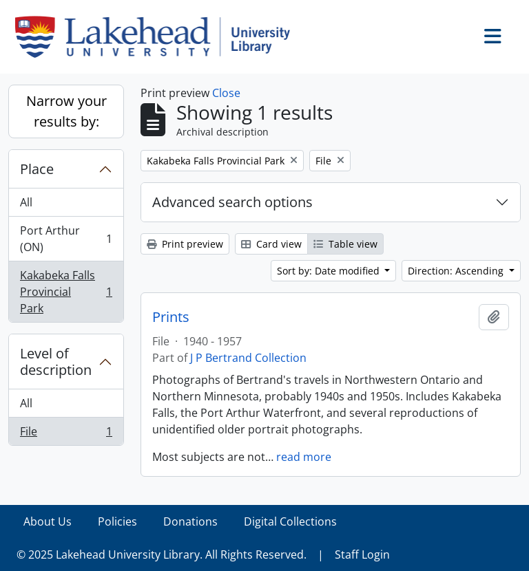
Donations (190, 521)
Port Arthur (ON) (65, 239)
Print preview (185, 243)
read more (303, 456)
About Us (47, 521)
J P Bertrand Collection (248, 357)
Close (226, 92)
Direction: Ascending (457, 270)
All (26, 202)
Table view (345, 243)
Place (37, 169)
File (65, 434)
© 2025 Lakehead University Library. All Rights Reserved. (162, 554)
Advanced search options (232, 202)
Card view (271, 243)
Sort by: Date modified (329, 270)
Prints (170, 317)
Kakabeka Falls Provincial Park (65, 292)
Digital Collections (290, 521)
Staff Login (362, 554)
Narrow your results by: (66, 111)
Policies (117, 521)
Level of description (56, 361)
